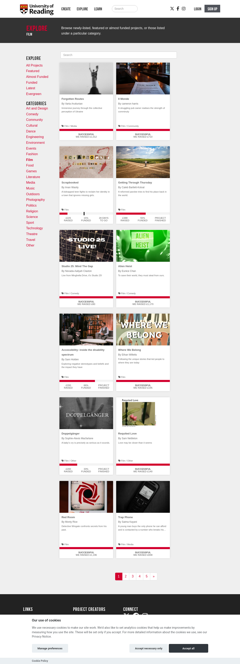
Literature (33, 177)
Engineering (35, 137)
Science (32, 217)
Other (30, 245)
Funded (31, 82)
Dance (31, 131)
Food (30, 165)
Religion (32, 211)
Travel (30, 240)
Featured (32, 71)
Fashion (32, 154)
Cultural (32, 125)
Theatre (32, 234)
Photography (35, 199)
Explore (82, 9)
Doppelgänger (70, 433)
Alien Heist (125, 266)
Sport (30, 222)
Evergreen (33, 94)
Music (30, 188)
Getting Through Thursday (135, 182)
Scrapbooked (69, 182)
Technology (34, 228)
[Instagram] (184, 8)
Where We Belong (129, 349)
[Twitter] (172, 8)
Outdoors (33, 194)
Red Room (68, 517)
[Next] (153, 576)
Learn (98, 9)
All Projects (34, 65)
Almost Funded (37, 77)
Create (66, 9)
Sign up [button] (212, 9)
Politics (31, 205)
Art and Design (37, 108)
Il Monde (123, 98)
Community (34, 119)
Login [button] (197, 9)
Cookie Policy (40, 660)
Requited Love (127, 433)
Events (31, 148)
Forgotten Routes (72, 98)
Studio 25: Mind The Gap (77, 266)
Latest (30, 88)
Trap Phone (125, 517)
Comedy (32, 114)
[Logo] (37, 11)
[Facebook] (178, 8)
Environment (35, 142)
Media (30, 182)
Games (31, 171)
